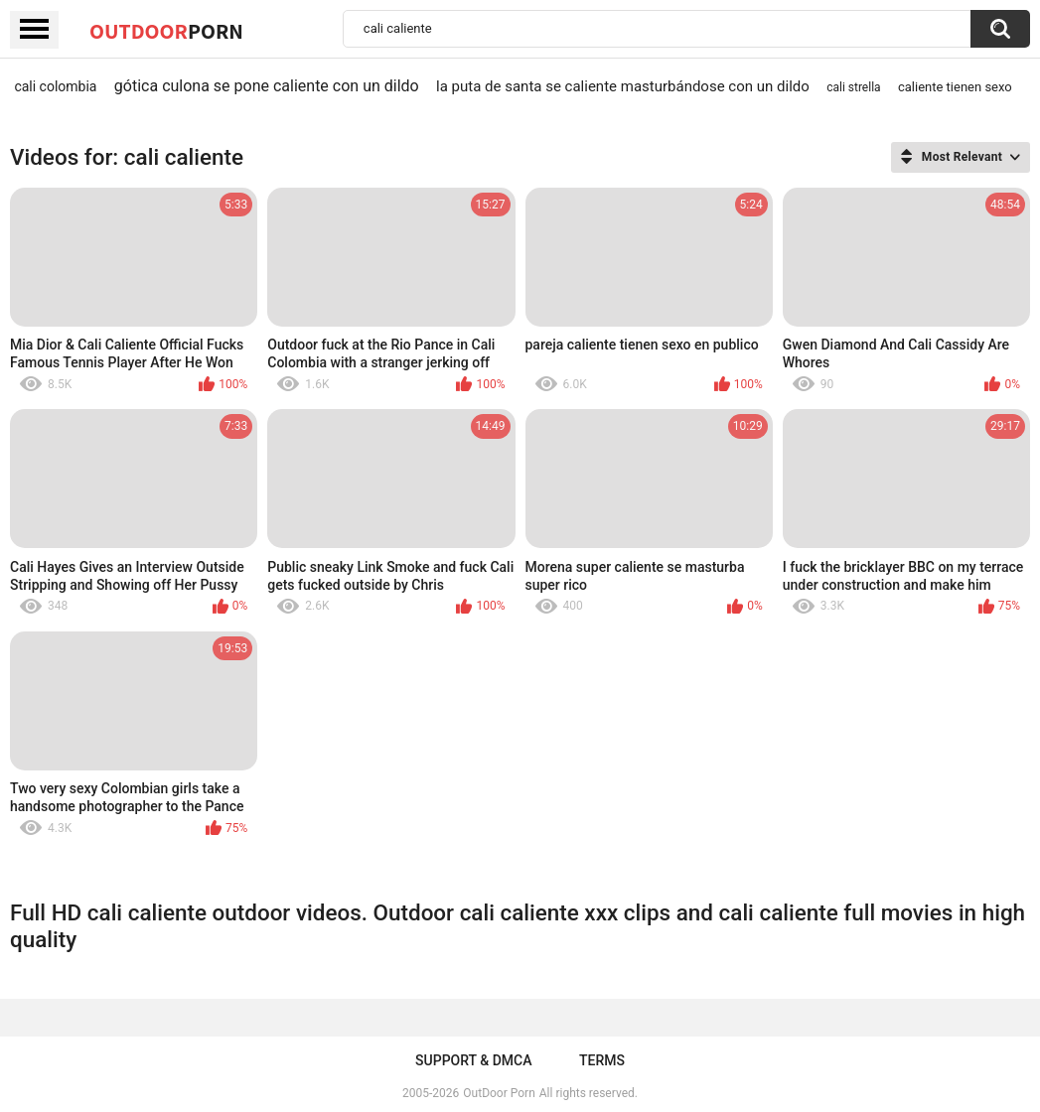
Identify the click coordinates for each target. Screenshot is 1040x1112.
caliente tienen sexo (955, 86)
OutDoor (166, 31)
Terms (602, 1060)
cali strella (853, 87)
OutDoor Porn (498, 1093)
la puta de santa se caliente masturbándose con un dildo (623, 86)
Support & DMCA (473, 1060)
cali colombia (55, 86)
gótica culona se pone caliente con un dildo (266, 85)
